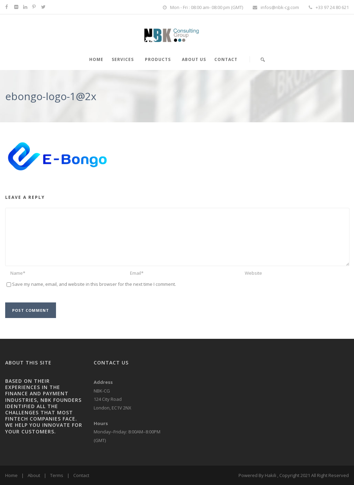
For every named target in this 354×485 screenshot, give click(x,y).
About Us (194, 59)
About (34, 475)
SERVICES (123, 59)
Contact (225, 59)
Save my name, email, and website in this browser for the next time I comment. (94, 284)
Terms (56, 475)
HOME (96, 59)
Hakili (270, 475)
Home (11, 475)
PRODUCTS (158, 59)
